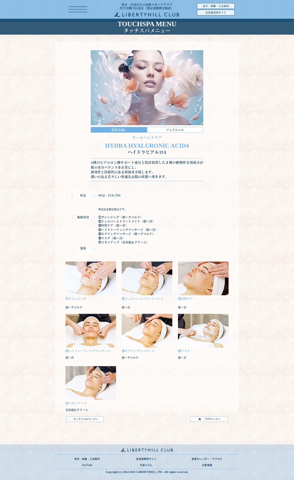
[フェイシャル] (175, 130)
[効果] (83, 248)
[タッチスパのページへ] (85, 419)
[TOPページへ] (209, 419)
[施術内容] (83, 217)
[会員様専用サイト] (216, 12)
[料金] (83, 195)
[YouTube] (87, 465)
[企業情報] (207, 465)
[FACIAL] (119, 130)
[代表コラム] (146, 465)
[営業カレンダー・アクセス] (207, 459)
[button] (78, 9)
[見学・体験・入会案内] (216, 6)
